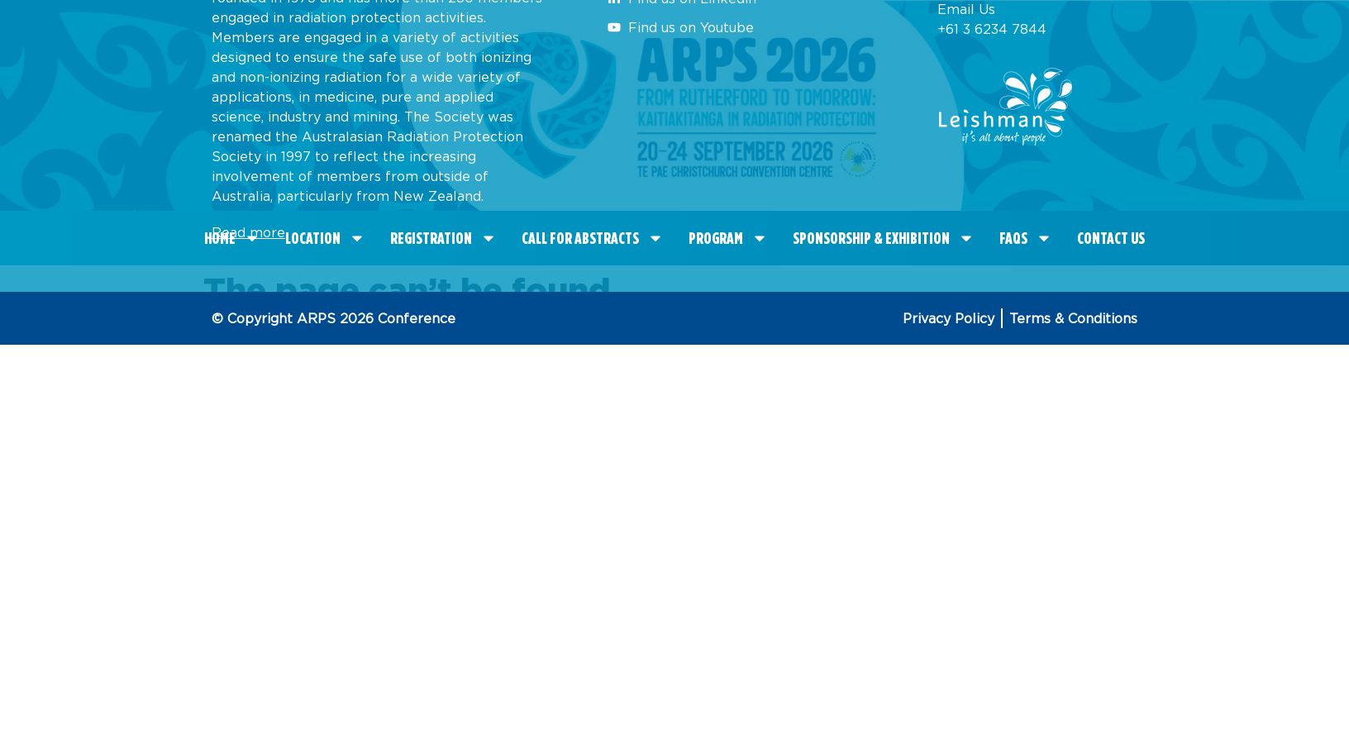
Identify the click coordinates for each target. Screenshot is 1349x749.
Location (325, 238)
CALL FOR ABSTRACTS (593, 238)
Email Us (966, 9)
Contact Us (1111, 238)
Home (232, 238)
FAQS (1025, 238)
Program (728, 238)
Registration (443, 238)
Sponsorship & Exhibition (884, 238)
